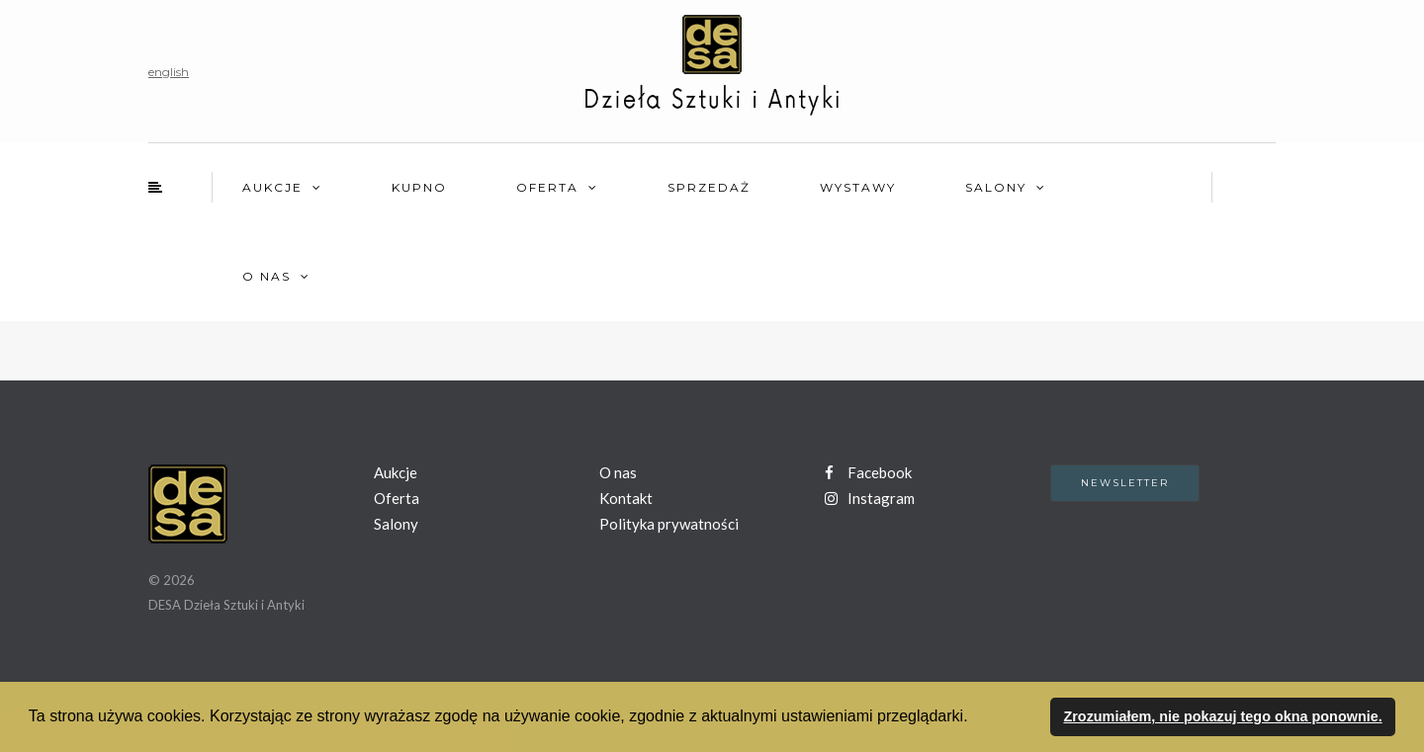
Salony (995, 187)
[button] (975, 718)
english (168, 71)
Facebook (868, 472)
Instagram (870, 498)
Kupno (419, 187)
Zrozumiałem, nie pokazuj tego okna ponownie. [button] (1222, 716)
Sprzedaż (709, 187)
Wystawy (858, 187)
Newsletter (1125, 482)
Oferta (547, 187)
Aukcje (272, 187)
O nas (266, 276)
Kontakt (626, 498)
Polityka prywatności (669, 524)
